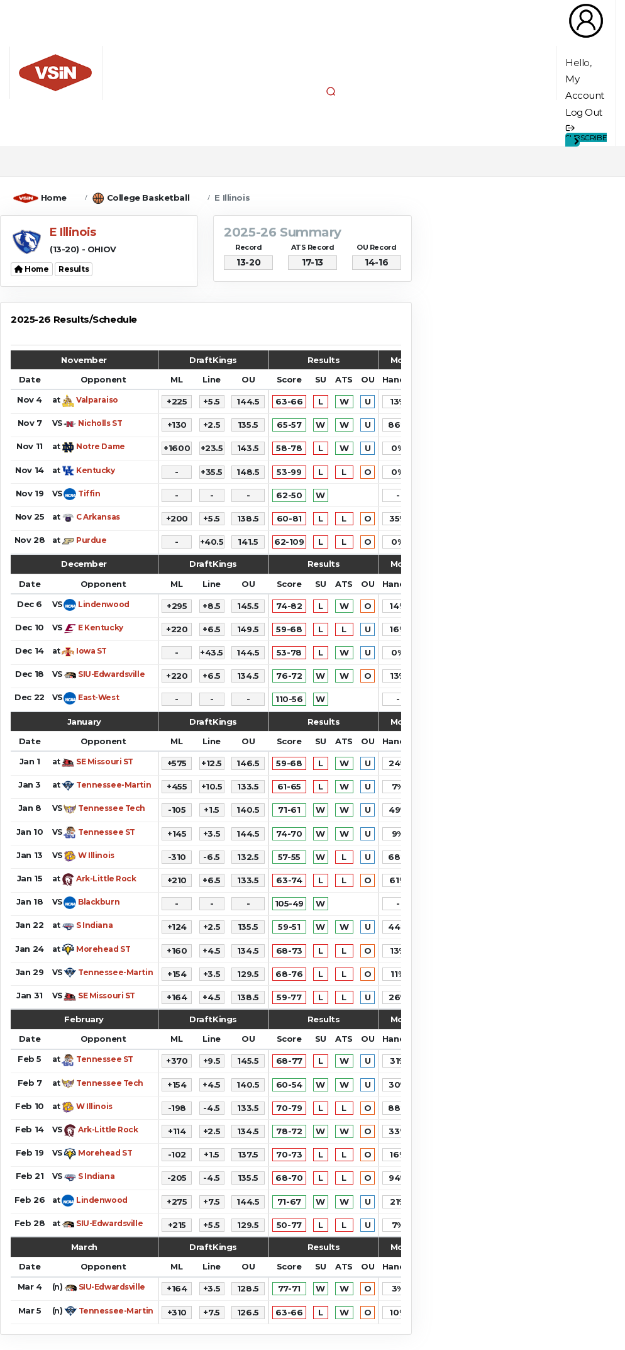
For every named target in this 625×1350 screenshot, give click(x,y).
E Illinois (232, 197)
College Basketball (148, 197)
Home (54, 197)
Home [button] (31, 269)
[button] (331, 91)
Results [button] (73, 269)
